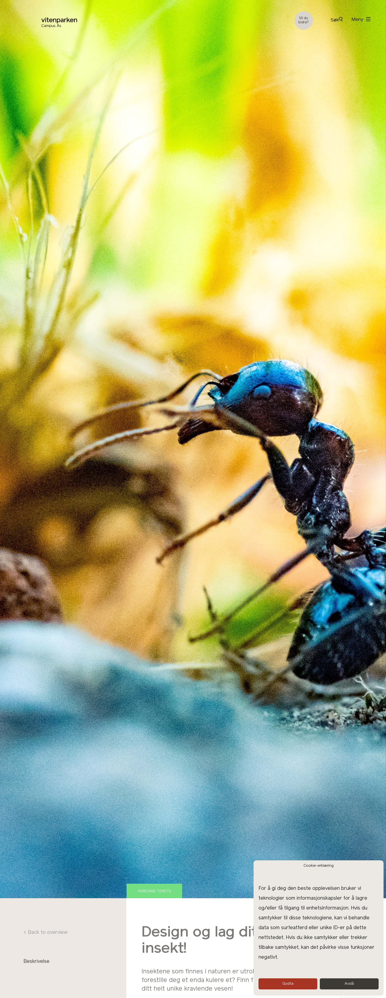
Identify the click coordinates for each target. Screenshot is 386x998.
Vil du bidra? (303, 20)
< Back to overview (45, 932)
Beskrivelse (36, 961)
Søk (336, 20)
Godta (287, 984)
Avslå (349, 984)
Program (33, 970)
